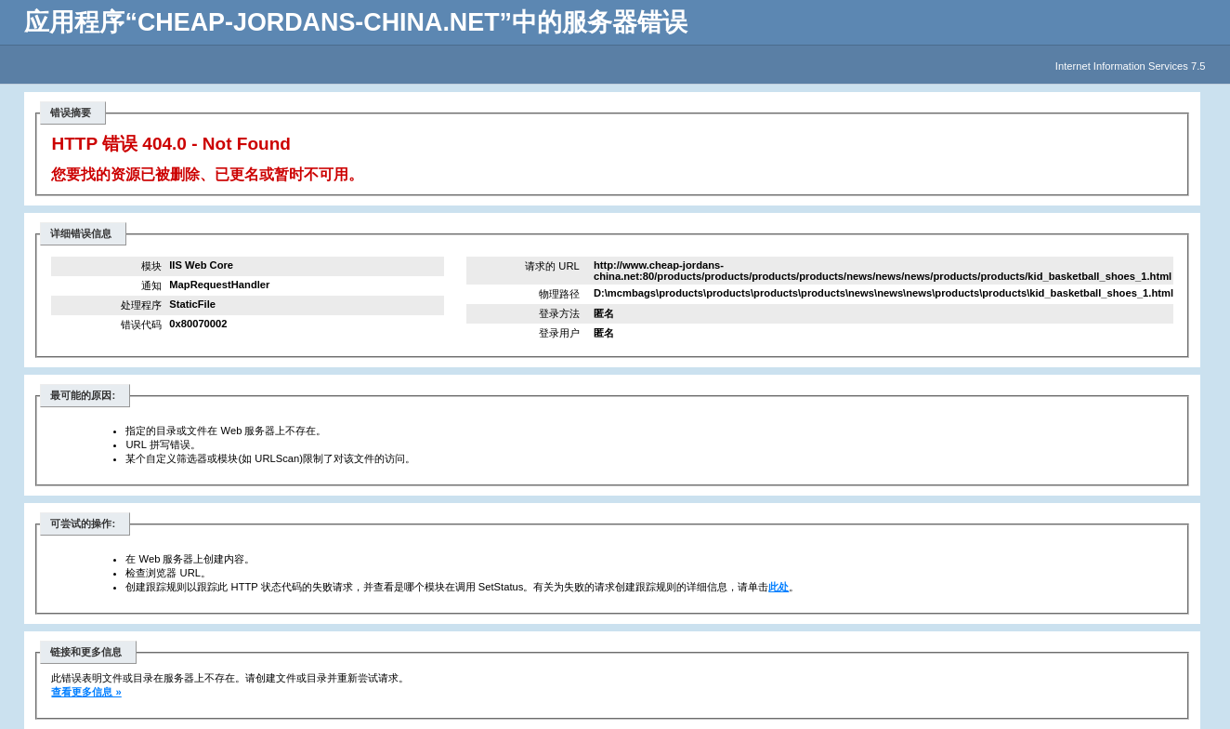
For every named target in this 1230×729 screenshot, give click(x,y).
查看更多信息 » (86, 691)
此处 (778, 586)
